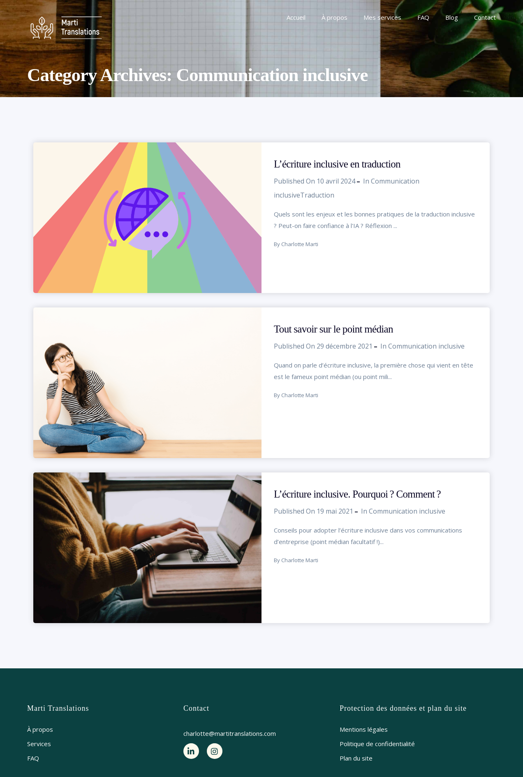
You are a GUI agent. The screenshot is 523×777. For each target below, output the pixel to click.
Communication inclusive (426, 346)
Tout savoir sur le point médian (333, 329)
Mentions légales (364, 729)
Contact (485, 17)
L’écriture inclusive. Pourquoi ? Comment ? (357, 494)
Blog (451, 17)
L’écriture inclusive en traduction (337, 164)
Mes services (382, 17)
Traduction (317, 195)
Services (39, 744)
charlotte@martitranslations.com (229, 733)
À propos (334, 17)
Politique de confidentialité (377, 744)
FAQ (423, 17)
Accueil (296, 17)
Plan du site (356, 758)
